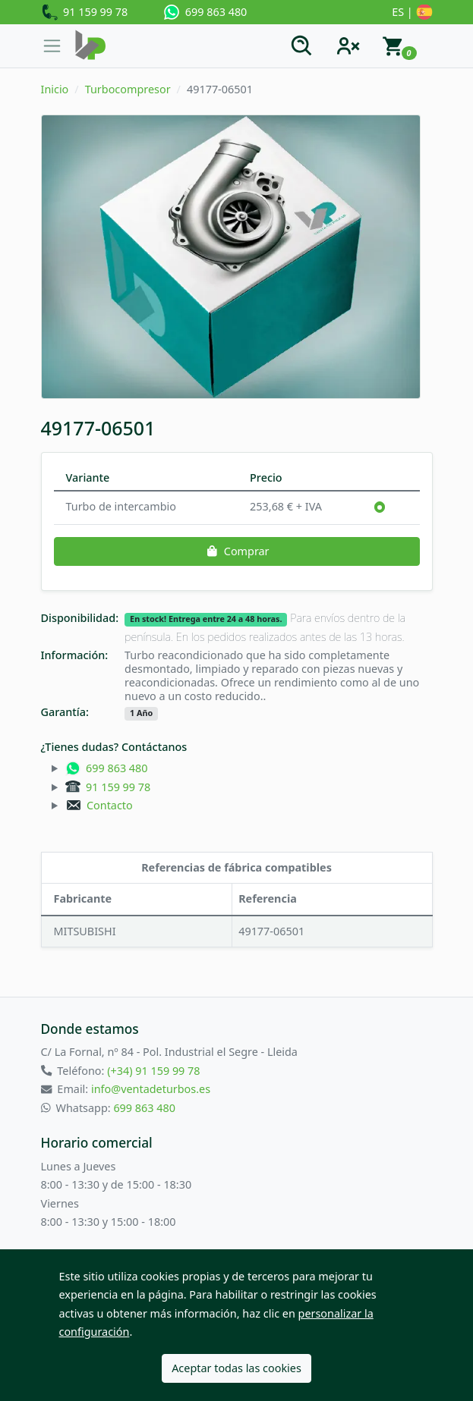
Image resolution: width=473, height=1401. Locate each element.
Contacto (99, 805)
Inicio (55, 89)
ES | (412, 13)
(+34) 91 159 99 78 (153, 1070)
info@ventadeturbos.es (150, 1089)
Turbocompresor (128, 89)
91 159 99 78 (84, 13)
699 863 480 (205, 12)
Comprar (236, 551)
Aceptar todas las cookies (236, 1368)
